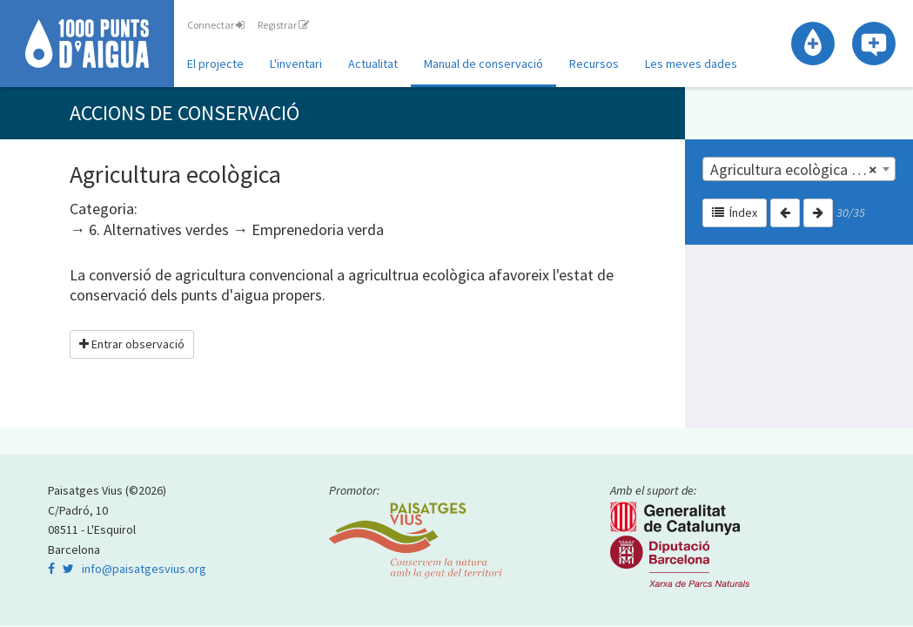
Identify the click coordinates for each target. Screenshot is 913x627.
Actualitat (373, 63)
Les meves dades (691, 63)
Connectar (216, 24)
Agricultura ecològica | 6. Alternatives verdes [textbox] (802, 170)
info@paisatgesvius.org (144, 568)
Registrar (283, 24)
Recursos (594, 63)
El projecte (215, 63)
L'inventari (296, 63)
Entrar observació (132, 344)
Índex (734, 212)
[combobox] (799, 169)
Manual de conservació (483, 63)
